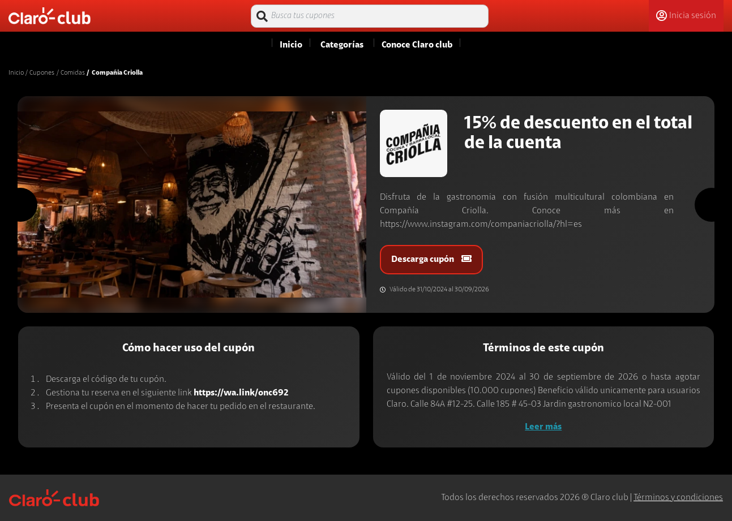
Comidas (73, 73)
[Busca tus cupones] (370, 16)
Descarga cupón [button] (431, 259)
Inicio (16, 73)
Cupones (41, 73)
